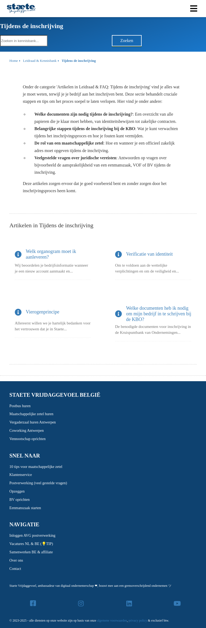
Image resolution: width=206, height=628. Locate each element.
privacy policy (137, 620)
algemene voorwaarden (112, 620)
